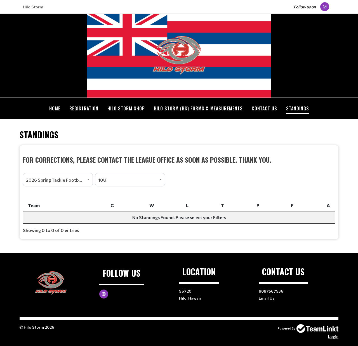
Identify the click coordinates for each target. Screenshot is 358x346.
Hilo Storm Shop (126, 108)
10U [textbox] (102, 180)
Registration (83, 108)
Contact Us (264, 108)
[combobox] (58, 179)
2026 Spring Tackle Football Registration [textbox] (59, 180)
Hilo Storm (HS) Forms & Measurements (198, 108)
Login (333, 336)
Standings (297, 108)
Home (54, 108)
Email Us (266, 298)
